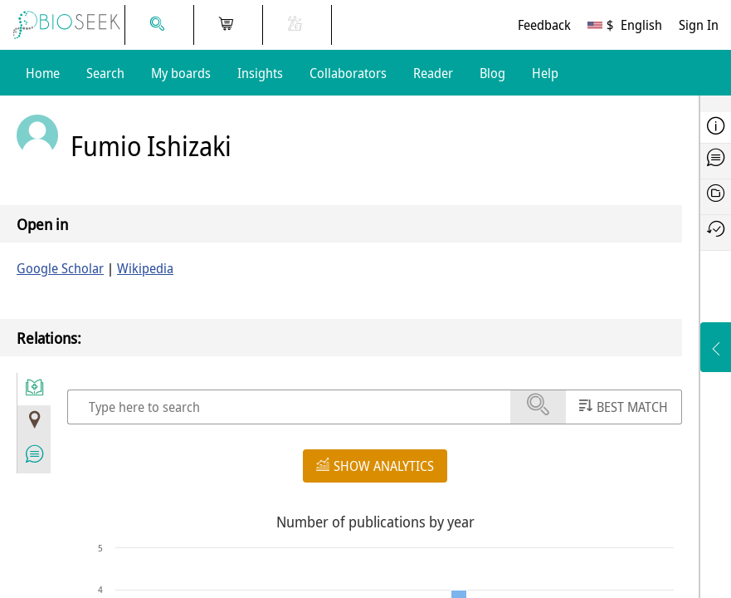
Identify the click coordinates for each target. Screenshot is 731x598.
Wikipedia (145, 268)
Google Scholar (60, 268)
